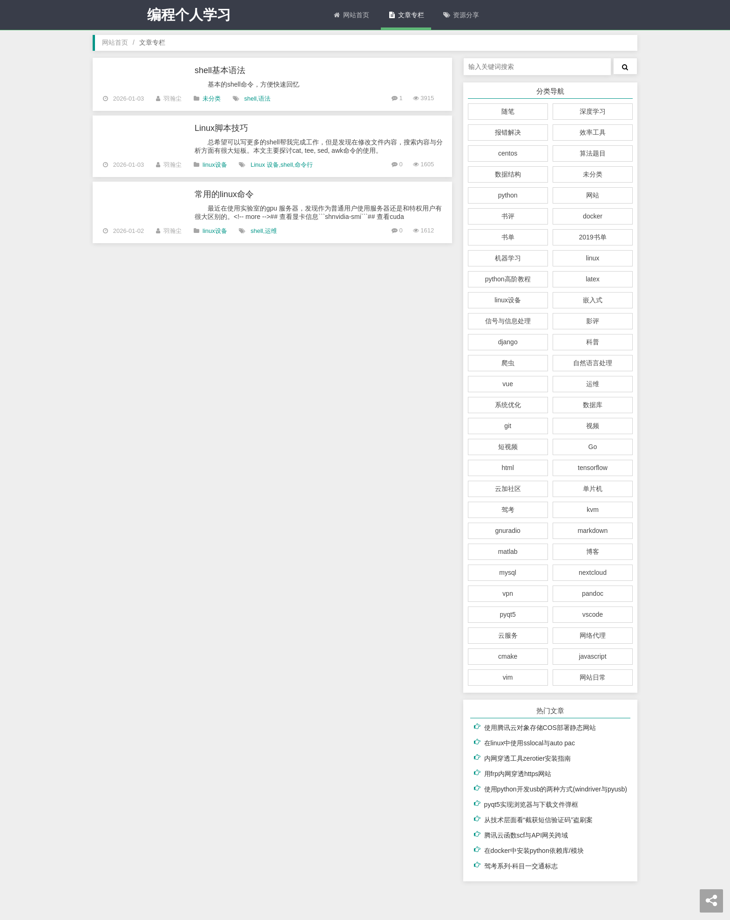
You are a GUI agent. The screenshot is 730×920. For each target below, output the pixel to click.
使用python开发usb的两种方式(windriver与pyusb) (555, 789)
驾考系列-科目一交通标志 (521, 866)
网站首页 (351, 15)
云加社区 (508, 488)
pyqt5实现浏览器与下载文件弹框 (531, 804)
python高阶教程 (508, 279)
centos (507, 153)
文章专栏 (406, 15)
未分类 (210, 98)
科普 (592, 342)
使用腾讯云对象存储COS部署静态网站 (540, 727)
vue (507, 384)
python (508, 195)
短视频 (508, 446)
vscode (592, 614)
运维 (271, 230)
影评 (592, 321)
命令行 (304, 164)
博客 (592, 551)
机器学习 (508, 258)
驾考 (507, 509)
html (507, 467)
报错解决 (508, 132)
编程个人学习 (189, 14)
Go (592, 446)
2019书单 (592, 237)
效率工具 (593, 132)
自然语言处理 (592, 363)
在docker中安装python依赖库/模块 (534, 850)
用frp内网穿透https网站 (518, 773)
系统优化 (508, 405)
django (508, 342)
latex (593, 279)
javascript (592, 656)
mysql (507, 572)
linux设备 (213, 164)
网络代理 (593, 635)
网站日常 (593, 677)
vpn (507, 593)
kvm (593, 509)
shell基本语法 (220, 70)
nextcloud (593, 572)
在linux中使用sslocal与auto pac (529, 743)
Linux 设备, (265, 164)
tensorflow (593, 467)
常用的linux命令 (224, 194)
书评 (507, 216)
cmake (507, 656)
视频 (592, 425)
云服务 (508, 635)
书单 (507, 237)
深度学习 (593, 111)
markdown (593, 530)
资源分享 (461, 15)
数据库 (592, 405)
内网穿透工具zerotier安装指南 (527, 758)
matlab (508, 551)
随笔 (507, 111)
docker (592, 216)
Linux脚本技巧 (221, 128)
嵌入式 (592, 300)
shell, (251, 98)
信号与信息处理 (508, 321)
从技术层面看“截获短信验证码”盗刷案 (538, 820)
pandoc (592, 593)
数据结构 (508, 174)
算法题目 (593, 153)
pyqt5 (508, 614)
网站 (592, 195)
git (507, 425)
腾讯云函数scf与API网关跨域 (526, 835)
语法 (264, 98)
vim (508, 677)
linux (593, 258)
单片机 (592, 488)
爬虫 (507, 363)
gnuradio (507, 530)
